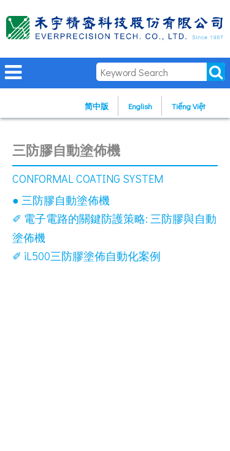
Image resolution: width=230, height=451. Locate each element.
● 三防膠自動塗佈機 (61, 200)
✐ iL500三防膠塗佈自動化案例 (86, 256)
